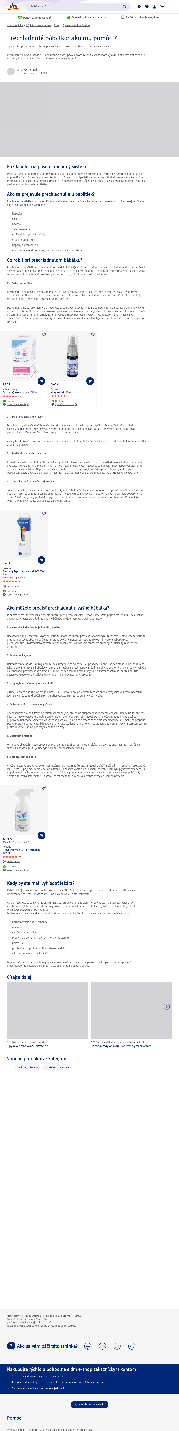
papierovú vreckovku (69, 311)
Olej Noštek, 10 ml (61, 392)
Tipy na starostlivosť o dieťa (76, 25)
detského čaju (72, 432)
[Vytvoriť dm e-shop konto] (89, 1404)
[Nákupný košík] (162, 7)
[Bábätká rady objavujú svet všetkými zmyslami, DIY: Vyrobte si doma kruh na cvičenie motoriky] (131, 1015)
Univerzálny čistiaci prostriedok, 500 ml (22, 851)
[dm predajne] (139, 7)
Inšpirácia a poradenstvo (38, 25)
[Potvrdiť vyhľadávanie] (124, 7)
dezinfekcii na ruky (124, 664)
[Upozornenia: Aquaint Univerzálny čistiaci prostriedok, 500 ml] (11, 861)
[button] (170, 7)
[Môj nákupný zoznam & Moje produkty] (147, 7)
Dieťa (56, 25)
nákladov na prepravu (70, 1316)
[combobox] (78, 7)
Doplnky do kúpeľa (27, 1067)
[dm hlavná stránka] (13, 7)
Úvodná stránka (15, 25)
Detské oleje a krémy (57, 1067)
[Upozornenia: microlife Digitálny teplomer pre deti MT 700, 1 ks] (11, 586)
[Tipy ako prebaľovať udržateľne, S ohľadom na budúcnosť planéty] (47, 1015)
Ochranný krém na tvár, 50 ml (20, 392)
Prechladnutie (15, 55)
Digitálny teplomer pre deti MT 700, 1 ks (24, 573)
